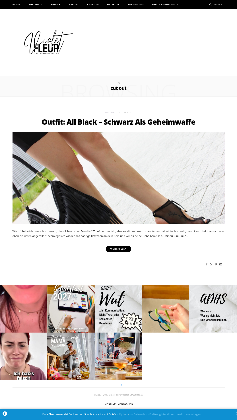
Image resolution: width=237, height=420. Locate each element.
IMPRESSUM (110, 403)
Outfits (109, 112)
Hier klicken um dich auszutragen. (181, 414)
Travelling (136, 4)
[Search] (210, 4)
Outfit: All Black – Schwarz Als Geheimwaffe (118, 122)
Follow (34, 4)
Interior (113, 4)
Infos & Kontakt (164, 4)
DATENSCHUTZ (125, 403)
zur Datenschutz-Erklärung (145, 414)
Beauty (74, 4)
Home (16, 4)
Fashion (93, 4)
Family (55, 4)
